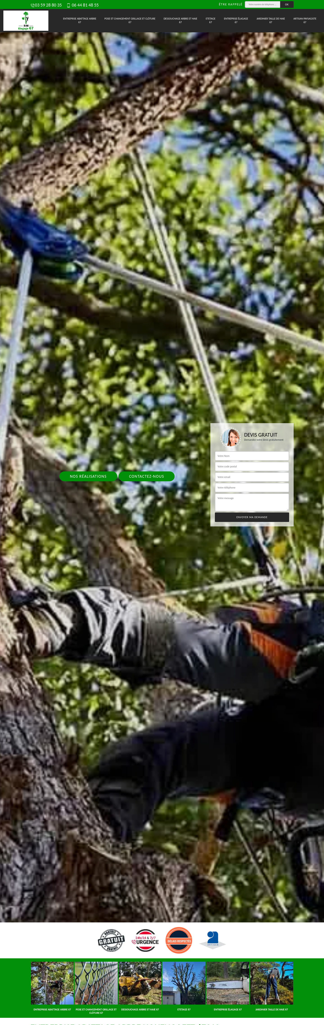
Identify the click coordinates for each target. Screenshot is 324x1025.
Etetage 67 (211, 20)
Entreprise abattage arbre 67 (79, 20)
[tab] (162, 512)
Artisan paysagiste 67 (304, 20)
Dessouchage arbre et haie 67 (180, 20)
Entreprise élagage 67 (236, 20)
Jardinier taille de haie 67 (270, 20)
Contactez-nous (146, 476)
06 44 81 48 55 (82, 5)
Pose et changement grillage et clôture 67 (129, 20)
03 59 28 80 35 (46, 5)
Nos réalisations (88, 476)
